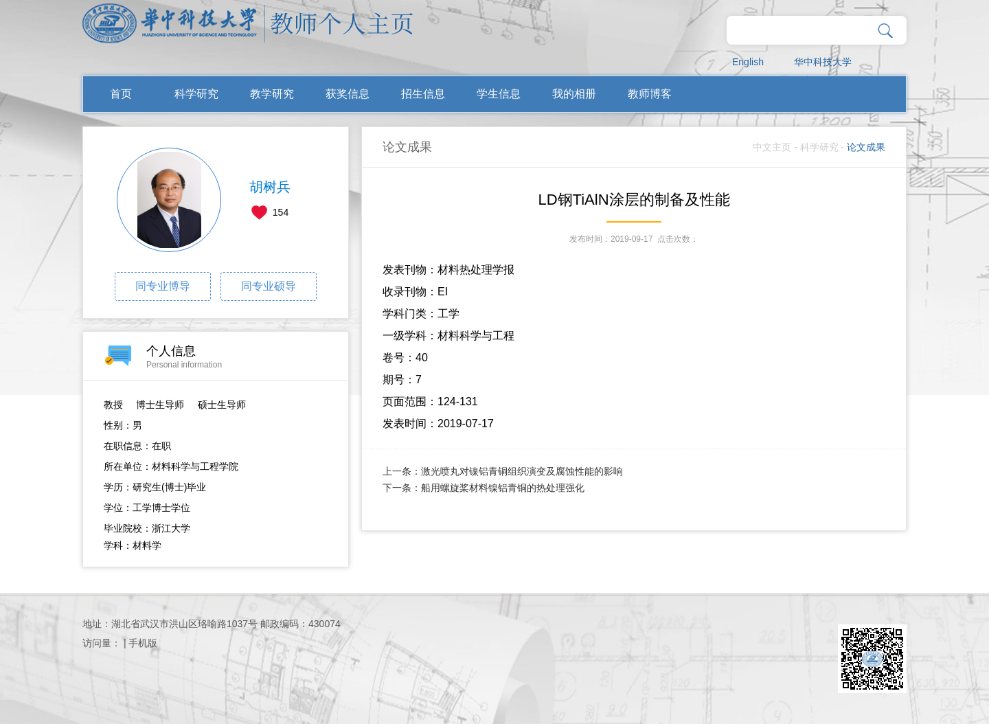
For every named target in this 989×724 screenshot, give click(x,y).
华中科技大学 (823, 61)
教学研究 (272, 94)
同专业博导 (162, 286)
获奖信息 (348, 94)
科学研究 (196, 94)
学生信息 (499, 94)
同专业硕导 (268, 286)
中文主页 (772, 147)
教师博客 (650, 94)
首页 (121, 94)
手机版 (142, 642)
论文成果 (866, 147)
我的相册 (574, 94)
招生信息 (423, 94)
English (748, 61)
